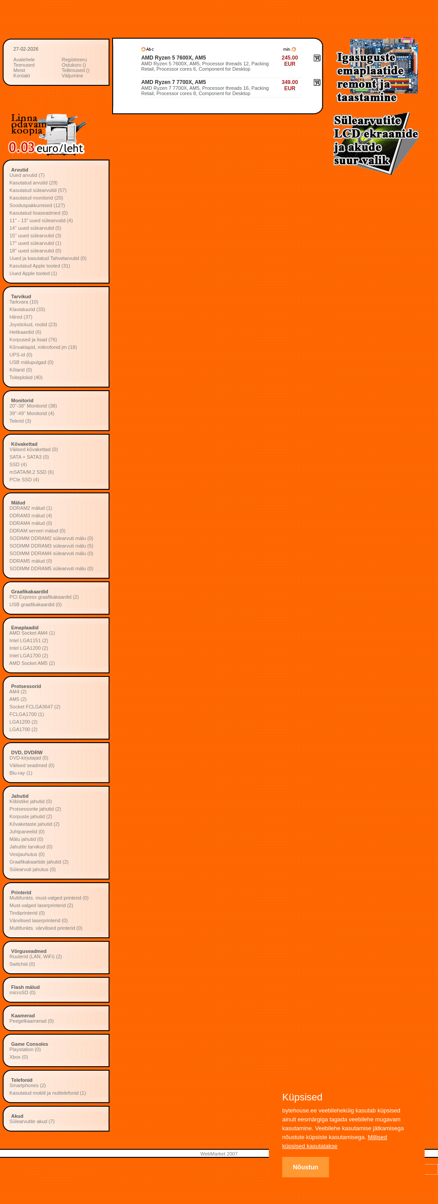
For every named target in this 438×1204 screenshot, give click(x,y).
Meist (19, 70)
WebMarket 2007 (219, 1153)
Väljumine (72, 75)
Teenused (24, 65)
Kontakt (21, 75)
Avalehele (24, 59)
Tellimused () (75, 70)
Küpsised (302, 1097)
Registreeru (74, 59)
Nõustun (305, 1167)
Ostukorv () (74, 65)
